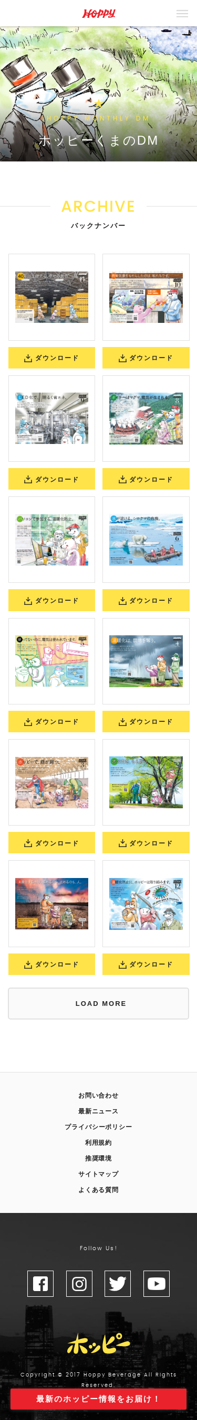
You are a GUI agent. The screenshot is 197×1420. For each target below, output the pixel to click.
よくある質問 (98, 1190)
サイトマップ (98, 1174)
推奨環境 (98, 1158)
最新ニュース (98, 1111)
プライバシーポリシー (98, 1127)
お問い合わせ (98, 1095)
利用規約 (98, 1142)
